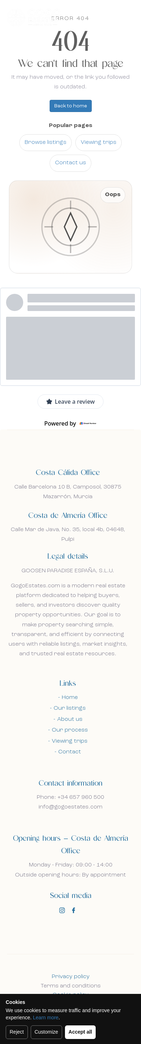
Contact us (70, 163)
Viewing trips (98, 142)
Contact (69, 752)
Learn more (46, 1017)
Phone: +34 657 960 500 (70, 797)
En (110, 17)
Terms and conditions (71, 986)
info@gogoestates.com (70, 807)
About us (69, 719)
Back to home (70, 105)
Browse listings (45, 142)
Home (70, 697)
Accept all (80, 1032)
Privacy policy (71, 977)
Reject (17, 1032)
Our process (70, 730)
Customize (46, 1032)
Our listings (70, 708)
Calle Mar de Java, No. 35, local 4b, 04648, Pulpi (68, 534)
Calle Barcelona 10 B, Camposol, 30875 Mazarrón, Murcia (67, 492)
